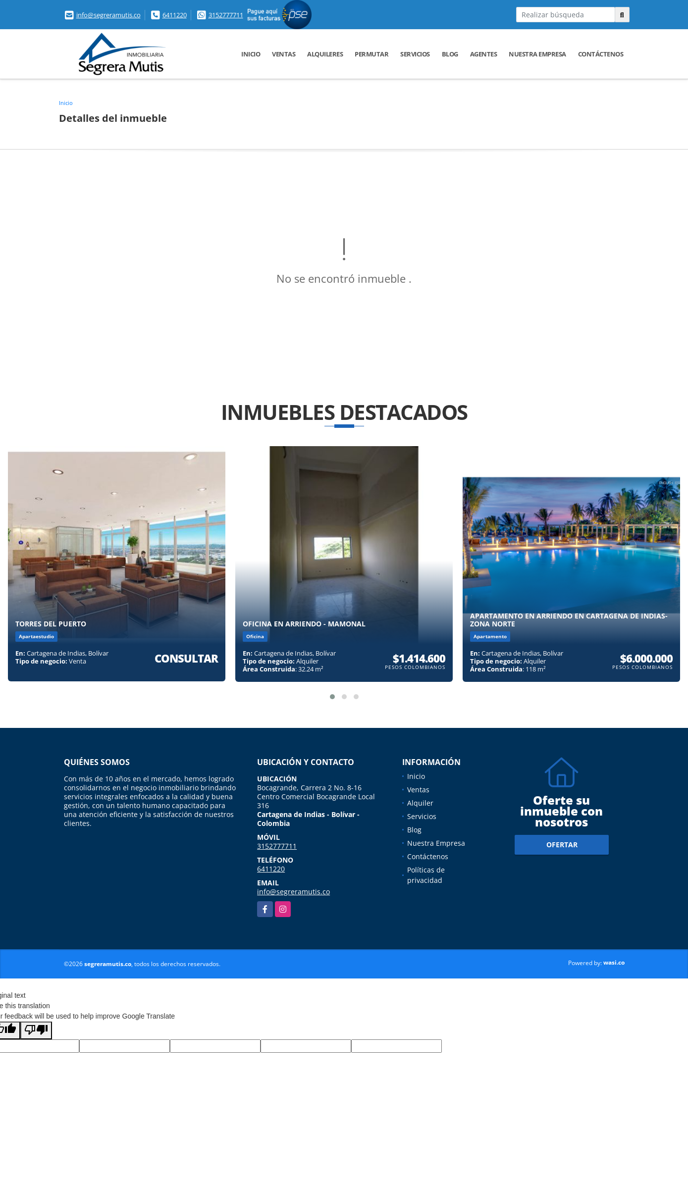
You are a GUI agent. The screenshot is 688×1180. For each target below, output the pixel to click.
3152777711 (226, 14)
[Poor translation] (36, 1030)
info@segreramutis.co (108, 14)
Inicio (250, 54)
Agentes (483, 54)
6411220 (174, 14)
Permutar (371, 54)
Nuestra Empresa (537, 54)
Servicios (415, 54)
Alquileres (325, 54)
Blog (450, 54)
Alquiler (420, 803)
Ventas (283, 54)
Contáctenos (601, 54)
